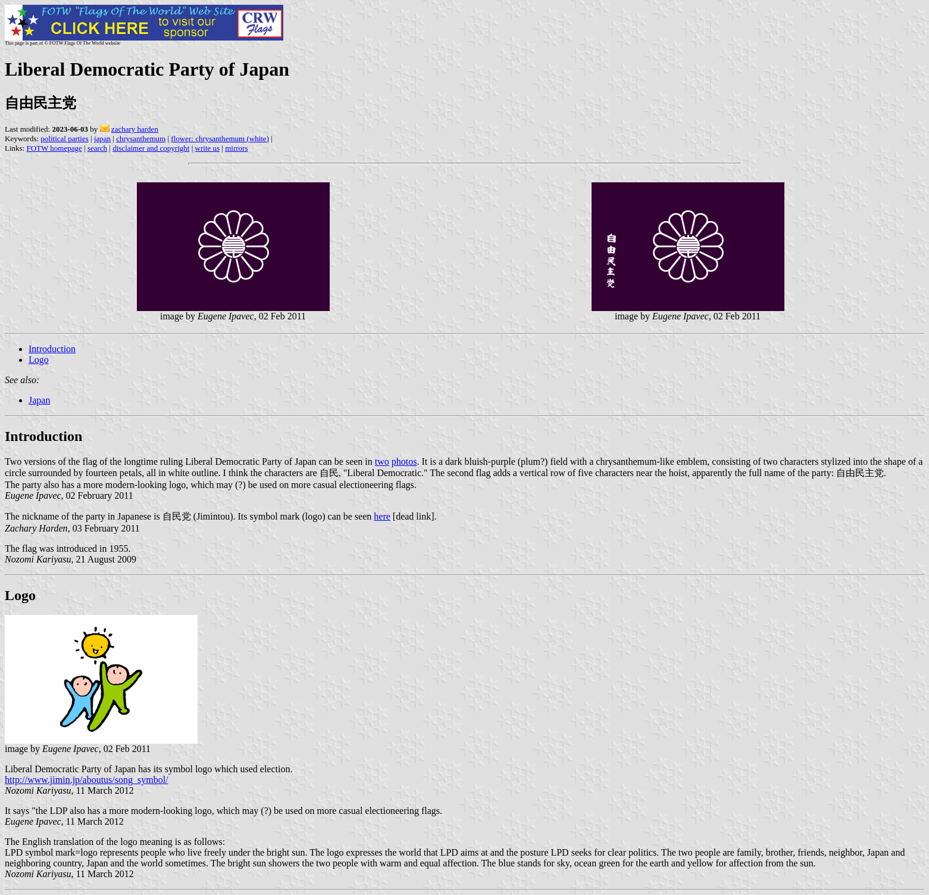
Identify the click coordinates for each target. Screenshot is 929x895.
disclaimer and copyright (150, 148)
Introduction (52, 349)
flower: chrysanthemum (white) (220, 138)
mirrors (236, 148)
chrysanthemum (140, 138)
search (97, 148)
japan (102, 138)
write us (207, 148)
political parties (64, 138)
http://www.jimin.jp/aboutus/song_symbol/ (86, 780)
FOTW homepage (54, 148)
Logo (39, 360)
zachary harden (134, 129)
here (382, 516)
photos (404, 461)
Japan (39, 400)
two (382, 461)
